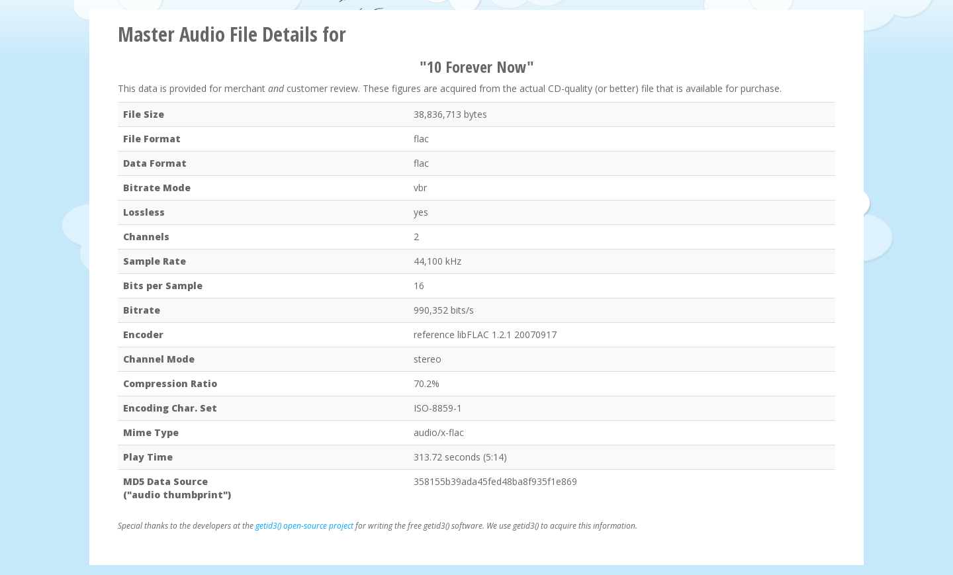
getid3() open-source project (304, 525)
